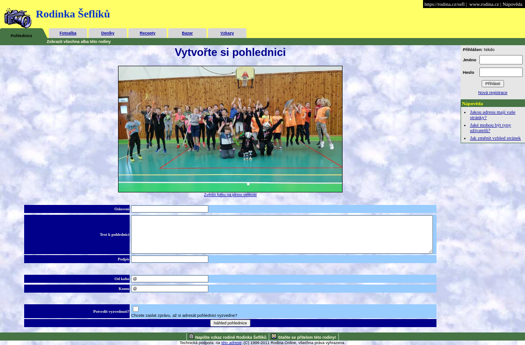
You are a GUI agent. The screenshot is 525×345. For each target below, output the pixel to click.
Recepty (147, 33)
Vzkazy (227, 33)
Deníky (107, 33)
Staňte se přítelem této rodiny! (307, 337)
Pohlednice (21, 36)
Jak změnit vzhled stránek (495, 138)
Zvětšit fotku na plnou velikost (230, 194)
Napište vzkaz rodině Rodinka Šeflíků (231, 337)
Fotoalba (67, 33)
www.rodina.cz (484, 4)
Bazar (187, 33)
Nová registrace (492, 92)
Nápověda (513, 4)
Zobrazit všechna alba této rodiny (79, 41)
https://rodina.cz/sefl (444, 4)
